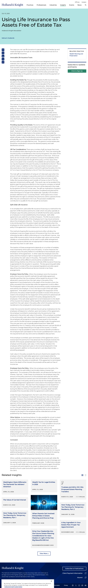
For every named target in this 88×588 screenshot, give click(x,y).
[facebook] (82, 586)
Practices (30, 5)
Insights (63, 5)
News (79, 5)
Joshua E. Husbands (8, 38)
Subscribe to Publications (74, 568)
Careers (84, 2)
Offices (77, 2)
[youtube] (85, 586)
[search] (85, 5)
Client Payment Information (72, 573)
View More (43, 553)
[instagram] (79, 586)
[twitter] (76, 586)
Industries (53, 5)
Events (71, 5)
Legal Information (55, 585)
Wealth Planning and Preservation (76, 55)
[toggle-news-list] (85, 475)
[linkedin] (72, 586)
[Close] (51, 585)
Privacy (66, 585)
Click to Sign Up (77, 71)
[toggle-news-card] (82, 475)
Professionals (41, 5)
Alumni (79, 577)
